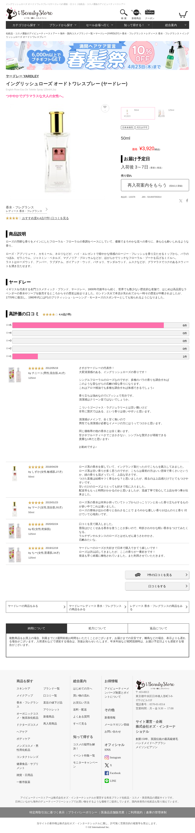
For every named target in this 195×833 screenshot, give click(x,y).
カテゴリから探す (24, 25)
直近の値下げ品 (52, 702)
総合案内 (171, 25)
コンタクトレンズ (27, 756)
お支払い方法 (81, 702)
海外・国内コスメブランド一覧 (76, 33)
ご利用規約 (135, 812)
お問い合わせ (113, 731)
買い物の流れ (81, 695)
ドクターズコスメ (27, 724)
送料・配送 (80, 709)
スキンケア (23, 688)
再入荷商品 (50, 723)
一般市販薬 (23, 782)
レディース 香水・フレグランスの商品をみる (156, 608)
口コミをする (157, 586)
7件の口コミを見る (159, 574)
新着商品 (136, 18)
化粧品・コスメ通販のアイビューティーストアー (31, 33)
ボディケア (23, 738)
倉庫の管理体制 (156, 812)
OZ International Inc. (99, 827)
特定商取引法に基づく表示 (47, 812)
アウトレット (51, 709)
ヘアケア (22, 731)
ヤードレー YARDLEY (22, 76)
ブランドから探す (61, 25)
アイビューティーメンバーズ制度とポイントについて (117, 692)
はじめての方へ (82, 688)
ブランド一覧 (51, 688)
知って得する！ (134, 25)
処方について (97, 628)
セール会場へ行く (97, 25)
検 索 (123, 18)
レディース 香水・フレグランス (162, 33)
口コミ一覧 (50, 695)
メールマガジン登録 (117, 724)
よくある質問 (81, 716)
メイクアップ (25, 695)
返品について (158, 628)
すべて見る (80, 723)
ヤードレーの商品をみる (23, 606)
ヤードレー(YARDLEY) (107, 33)
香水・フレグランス (132, 33)
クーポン (149, 18)
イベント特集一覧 (84, 755)
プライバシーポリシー (82, 812)
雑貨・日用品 (25, 775)
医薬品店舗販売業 (112, 812)
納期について (36, 628)
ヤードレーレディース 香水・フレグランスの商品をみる (95, 608)
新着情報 (110, 717)
